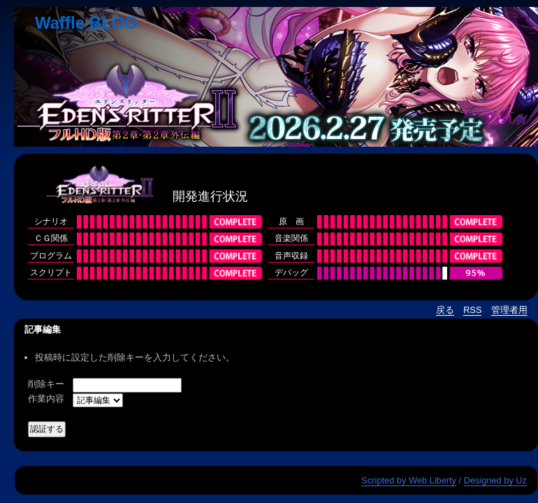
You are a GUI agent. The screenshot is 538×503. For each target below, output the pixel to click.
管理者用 (509, 310)
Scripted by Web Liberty (408, 480)
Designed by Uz (495, 480)
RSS (472, 310)
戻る (445, 310)
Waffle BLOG (86, 22)
